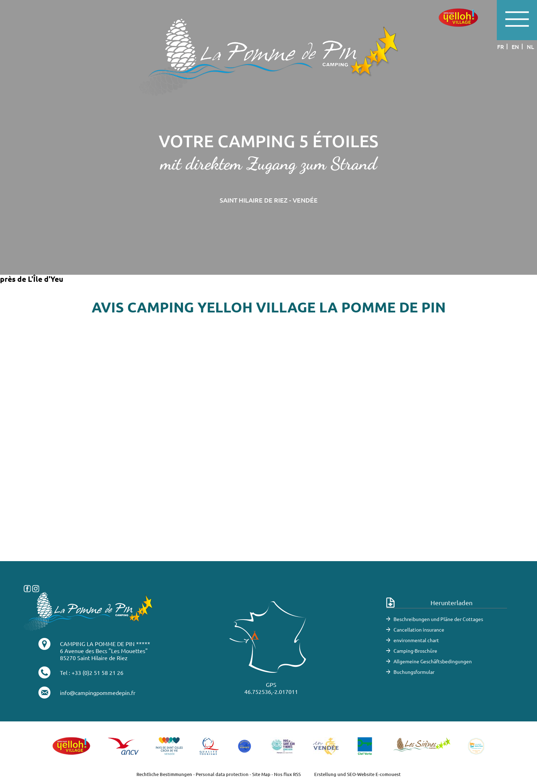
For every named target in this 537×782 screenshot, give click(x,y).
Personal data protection (222, 774)
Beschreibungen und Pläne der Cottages (438, 619)
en (515, 46)
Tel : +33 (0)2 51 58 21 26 (91, 672)
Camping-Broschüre (415, 650)
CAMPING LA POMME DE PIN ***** (105, 643)
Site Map (261, 774)
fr (500, 46)
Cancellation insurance (418, 629)
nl (530, 46)
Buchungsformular (413, 672)
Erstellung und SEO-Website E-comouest (357, 774)
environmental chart (416, 640)
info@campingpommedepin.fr (97, 692)
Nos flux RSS (287, 774)
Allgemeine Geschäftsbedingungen (432, 661)
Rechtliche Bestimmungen (164, 774)
